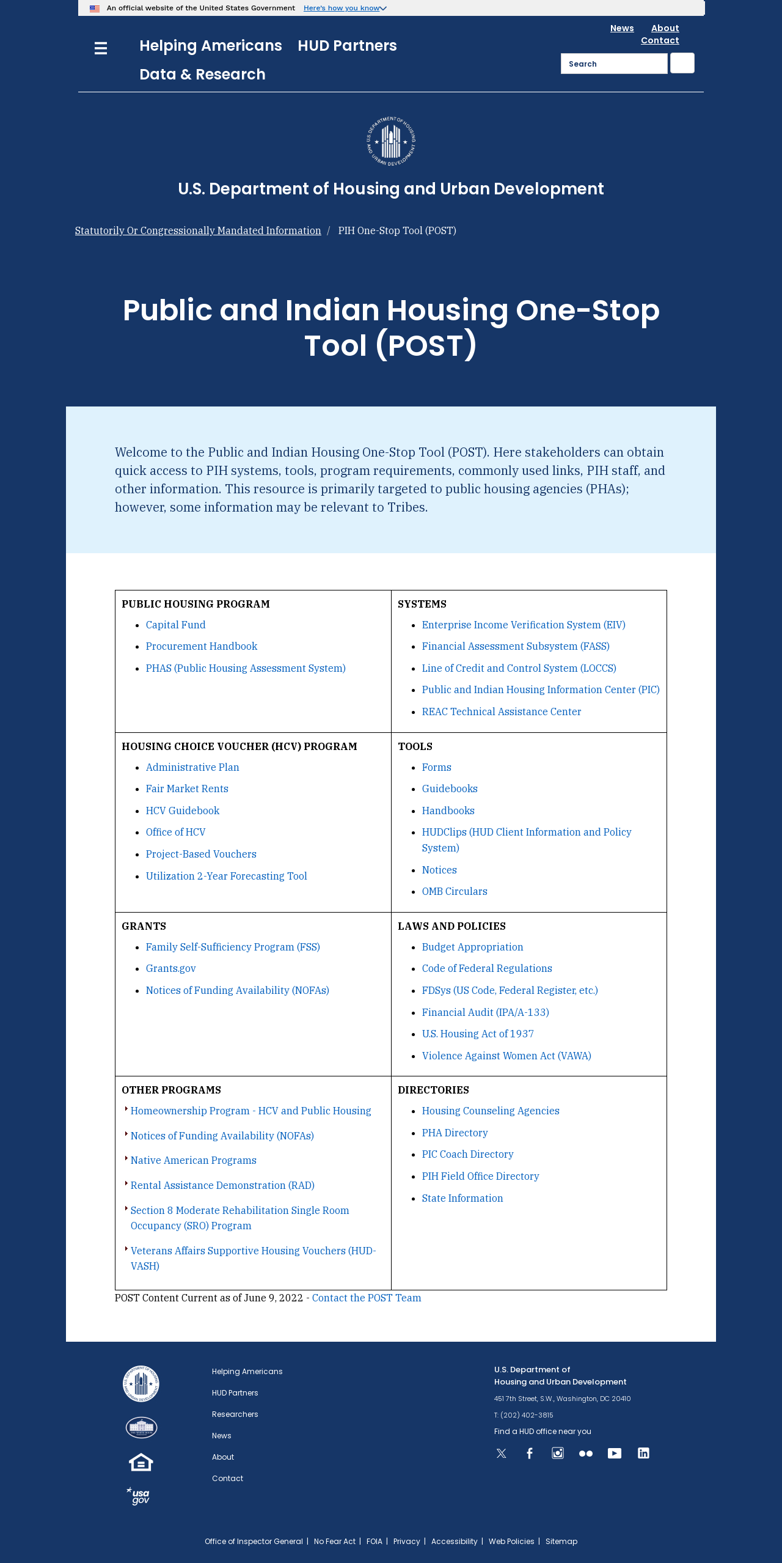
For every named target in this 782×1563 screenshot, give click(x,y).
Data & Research (202, 74)
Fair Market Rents (187, 788)
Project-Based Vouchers (201, 854)
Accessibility (454, 1541)
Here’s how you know (342, 8)
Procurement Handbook (201, 646)
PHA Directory (455, 1133)
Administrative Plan (192, 767)
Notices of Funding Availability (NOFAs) (237, 990)
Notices (439, 870)
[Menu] (100, 46)
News (622, 28)
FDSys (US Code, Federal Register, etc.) (510, 990)
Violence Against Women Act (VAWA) (506, 1056)
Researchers (235, 1414)
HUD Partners (347, 45)
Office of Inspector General (254, 1541)
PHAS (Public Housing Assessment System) (246, 668)
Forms (436, 767)
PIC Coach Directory (468, 1154)
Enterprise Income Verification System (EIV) (524, 625)
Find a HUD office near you (542, 1431)
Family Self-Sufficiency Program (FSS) (233, 947)
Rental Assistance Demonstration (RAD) (223, 1185)
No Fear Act (335, 1541)
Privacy (406, 1541)
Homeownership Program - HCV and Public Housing (251, 1111)
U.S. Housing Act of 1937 (478, 1034)
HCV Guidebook (182, 810)
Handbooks (448, 810)
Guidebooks (450, 788)
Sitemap (561, 1541)
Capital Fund (176, 625)
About (665, 28)
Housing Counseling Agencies (491, 1111)
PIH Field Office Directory (480, 1176)
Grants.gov (171, 968)
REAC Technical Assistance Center (502, 711)
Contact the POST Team (367, 1298)
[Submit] (682, 63)
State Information (462, 1198)
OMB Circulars (455, 891)
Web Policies (512, 1541)
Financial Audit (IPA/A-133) (485, 1012)
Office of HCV (176, 832)
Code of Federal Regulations (487, 968)
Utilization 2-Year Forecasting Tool (226, 876)
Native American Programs (194, 1160)
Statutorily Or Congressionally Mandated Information (198, 230)
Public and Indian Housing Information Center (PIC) (541, 689)
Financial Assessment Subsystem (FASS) (516, 646)
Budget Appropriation (473, 947)
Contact (660, 40)
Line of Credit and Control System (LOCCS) (519, 668)
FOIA (374, 1541)
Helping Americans (210, 45)
